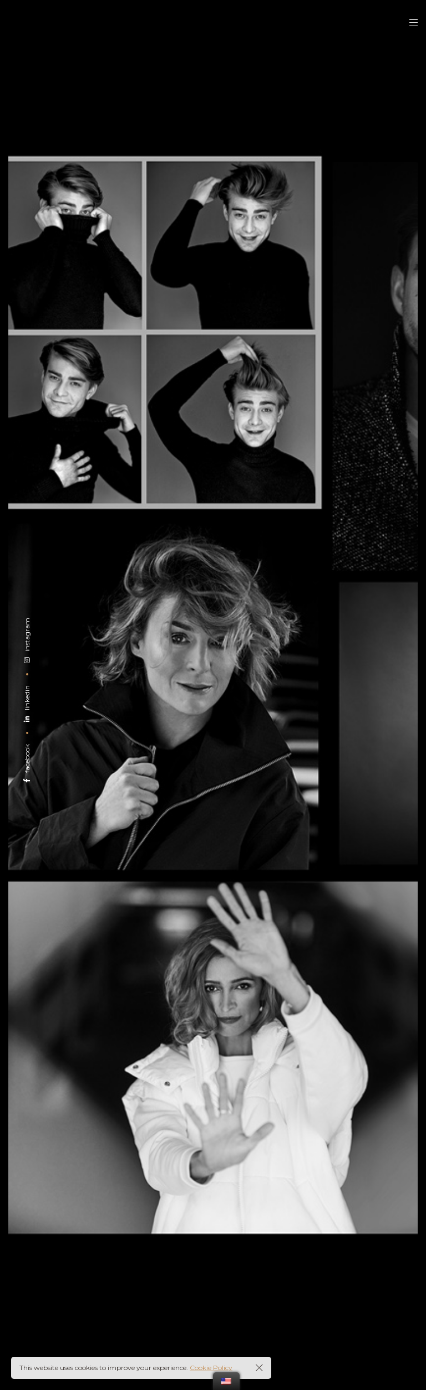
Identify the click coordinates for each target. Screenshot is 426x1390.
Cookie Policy (211, 1367)
